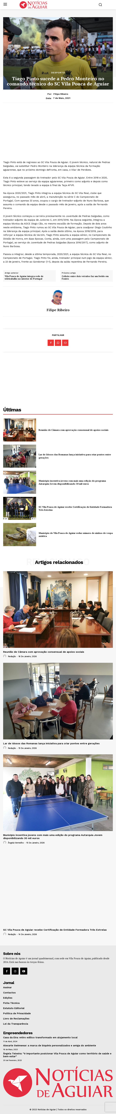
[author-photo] (5, 656)
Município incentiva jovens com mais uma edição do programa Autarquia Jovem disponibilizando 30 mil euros (72, 482)
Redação (12, 656)
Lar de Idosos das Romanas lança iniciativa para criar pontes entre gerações (51, 743)
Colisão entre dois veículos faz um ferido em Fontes (85, 277)
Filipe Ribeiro (60, 94)
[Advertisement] (58, 129)
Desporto (58, 72)
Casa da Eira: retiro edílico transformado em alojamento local (40, 1037)
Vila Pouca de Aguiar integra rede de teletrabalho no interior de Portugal (24, 277)
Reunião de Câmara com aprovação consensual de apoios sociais (73, 429)
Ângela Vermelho (16, 843)
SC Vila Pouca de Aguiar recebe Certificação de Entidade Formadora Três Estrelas (55, 929)
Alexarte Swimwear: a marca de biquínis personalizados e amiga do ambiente (50, 1045)
